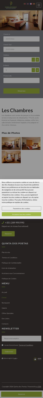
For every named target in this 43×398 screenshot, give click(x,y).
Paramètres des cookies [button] (21, 208)
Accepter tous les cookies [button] (21, 214)
